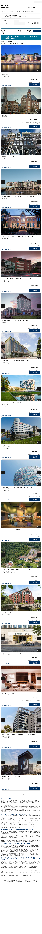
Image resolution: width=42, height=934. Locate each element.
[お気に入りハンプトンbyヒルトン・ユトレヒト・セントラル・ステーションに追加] (39, 487)
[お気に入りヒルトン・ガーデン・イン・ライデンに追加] (39, 529)
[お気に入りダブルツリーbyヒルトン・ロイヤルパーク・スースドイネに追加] (39, 569)
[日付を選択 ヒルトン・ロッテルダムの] (34, 704)
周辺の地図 (36, 31)
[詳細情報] (39, 80)
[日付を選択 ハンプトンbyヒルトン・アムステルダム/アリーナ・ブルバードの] (34, 372)
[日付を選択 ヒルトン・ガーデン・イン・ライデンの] (34, 539)
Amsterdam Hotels (19, 11)
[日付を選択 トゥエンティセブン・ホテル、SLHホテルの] (34, 126)
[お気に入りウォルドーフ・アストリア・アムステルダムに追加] (39, 73)
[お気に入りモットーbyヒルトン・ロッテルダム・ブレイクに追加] (39, 653)
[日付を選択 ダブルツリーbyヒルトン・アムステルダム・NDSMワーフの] (34, 330)
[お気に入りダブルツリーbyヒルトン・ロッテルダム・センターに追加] (39, 777)
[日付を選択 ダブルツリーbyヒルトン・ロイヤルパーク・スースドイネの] (34, 582)
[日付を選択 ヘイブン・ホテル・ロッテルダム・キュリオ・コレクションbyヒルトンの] (34, 746)
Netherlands (10, 11)
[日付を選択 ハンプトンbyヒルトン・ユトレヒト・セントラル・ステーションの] (34, 499)
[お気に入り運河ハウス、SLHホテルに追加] (39, 157)
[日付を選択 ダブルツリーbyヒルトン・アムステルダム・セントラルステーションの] (34, 206)
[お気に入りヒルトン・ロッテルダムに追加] (39, 693)
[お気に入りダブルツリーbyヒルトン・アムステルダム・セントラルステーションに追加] (39, 197)
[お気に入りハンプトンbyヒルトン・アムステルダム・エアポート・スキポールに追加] (39, 445)
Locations (3, 11)
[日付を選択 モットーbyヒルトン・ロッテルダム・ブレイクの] (34, 662)
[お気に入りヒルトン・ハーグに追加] (39, 613)
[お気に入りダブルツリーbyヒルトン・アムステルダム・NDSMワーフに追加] (39, 321)
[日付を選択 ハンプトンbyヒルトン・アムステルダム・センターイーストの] (34, 290)
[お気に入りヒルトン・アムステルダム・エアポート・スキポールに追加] (39, 403)
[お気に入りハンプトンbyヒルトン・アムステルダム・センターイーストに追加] (39, 278)
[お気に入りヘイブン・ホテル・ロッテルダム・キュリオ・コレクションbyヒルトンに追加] (39, 735)
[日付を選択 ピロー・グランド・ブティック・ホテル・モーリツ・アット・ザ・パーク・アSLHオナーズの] (34, 248)
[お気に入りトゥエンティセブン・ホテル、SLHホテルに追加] (39, 115)
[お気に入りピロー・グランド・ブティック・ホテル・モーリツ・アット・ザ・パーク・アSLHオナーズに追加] (39, 237)
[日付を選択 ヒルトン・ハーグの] (34, 622)
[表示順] (8, 23)
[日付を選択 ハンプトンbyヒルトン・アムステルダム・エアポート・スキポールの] (34, 457)
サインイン (39, 7)
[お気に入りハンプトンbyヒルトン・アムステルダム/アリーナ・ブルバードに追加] (39, 361)
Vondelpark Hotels (29, 11)
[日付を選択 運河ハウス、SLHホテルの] (34, 166)
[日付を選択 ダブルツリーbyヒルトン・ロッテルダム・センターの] (34, 788)
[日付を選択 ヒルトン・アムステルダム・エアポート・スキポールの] (34, 414)
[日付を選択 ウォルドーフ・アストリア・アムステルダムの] (34, 84)
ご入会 (34, 7)
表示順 (5, 20)
